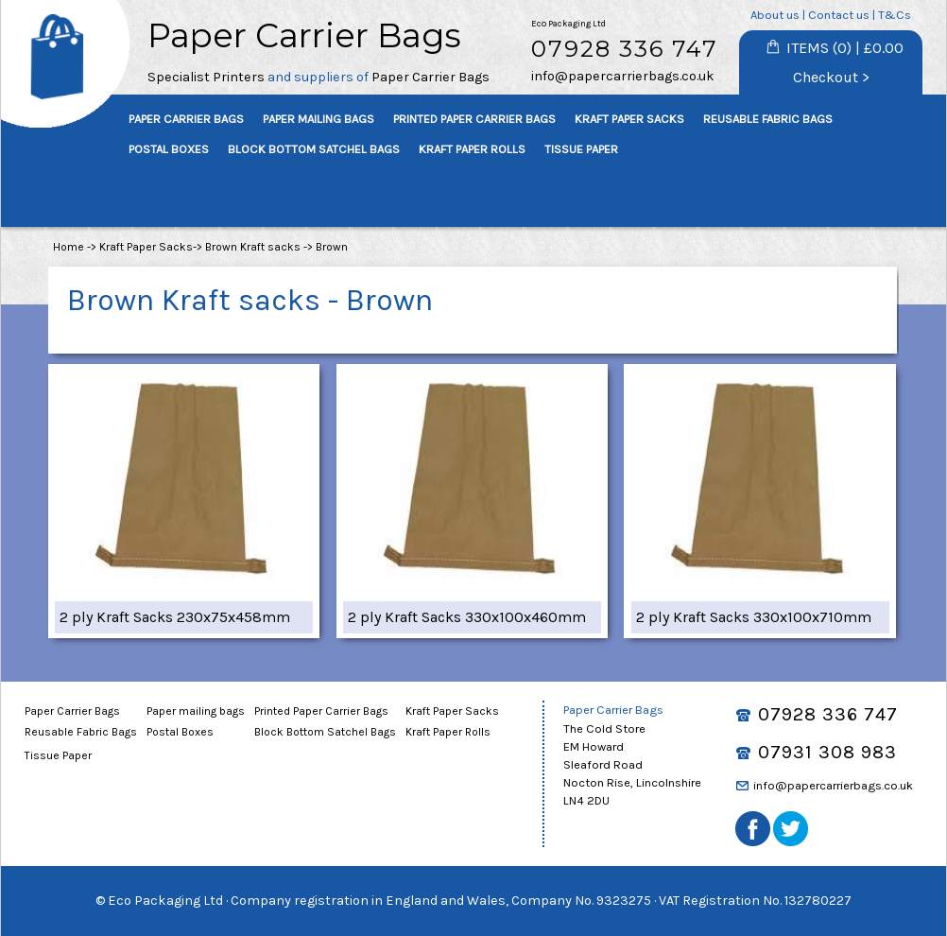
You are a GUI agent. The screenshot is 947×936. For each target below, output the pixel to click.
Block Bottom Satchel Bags (325, 731)
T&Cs (894, 15)
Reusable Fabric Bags (81, 731)
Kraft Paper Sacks (146, 246)
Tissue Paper (58, 755)
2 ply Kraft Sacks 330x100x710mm (753, 617)
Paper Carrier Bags (72, 711)
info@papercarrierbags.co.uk (623, 76)
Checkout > (831, 77)
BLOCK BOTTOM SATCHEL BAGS (314, 149)
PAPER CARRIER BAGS (186, 119)
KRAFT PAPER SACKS (629, 119)
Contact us (839, 15)
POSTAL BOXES (169, 149)
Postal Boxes (180, 731)
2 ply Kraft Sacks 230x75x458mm (175, 617)
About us (775, 15)
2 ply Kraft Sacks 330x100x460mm (467, 617)
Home (68, 246)
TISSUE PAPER (581, 149)
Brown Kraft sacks (253, 246)
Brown (332, 246)
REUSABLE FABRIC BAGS (768, 119)
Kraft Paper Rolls (448, 731)
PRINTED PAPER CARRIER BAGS (474, 119)
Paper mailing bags (195, 711)
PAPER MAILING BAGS (318, 119)
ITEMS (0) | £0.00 (845, 48)
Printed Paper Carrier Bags (321, 711)
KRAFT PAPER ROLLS (472, 149)
